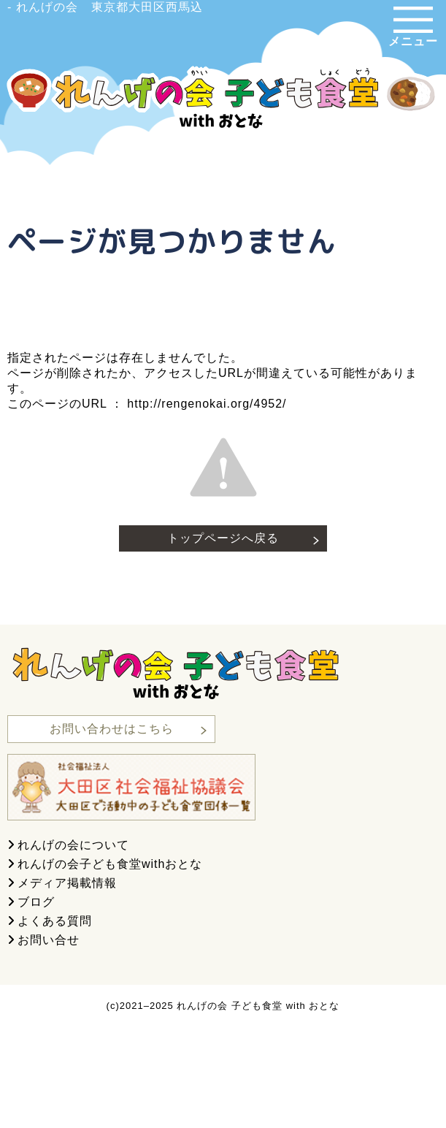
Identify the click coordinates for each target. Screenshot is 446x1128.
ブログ (36, 902)
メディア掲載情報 (67, 883)
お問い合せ (49, 940)
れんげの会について (73, 845)
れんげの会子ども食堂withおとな (110, 864)
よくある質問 (55, 921)
